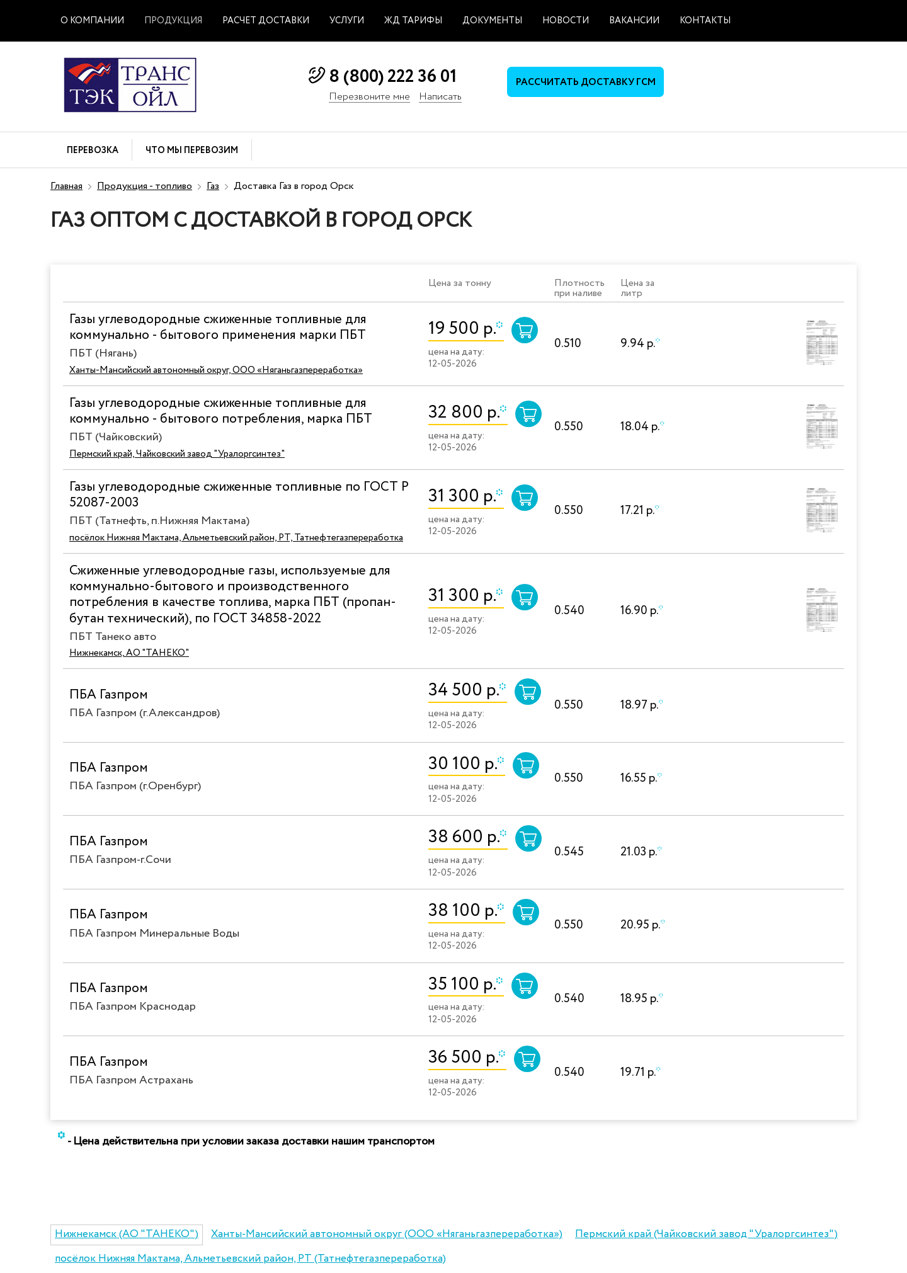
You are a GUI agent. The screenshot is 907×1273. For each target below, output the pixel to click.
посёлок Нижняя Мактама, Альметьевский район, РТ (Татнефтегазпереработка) (250, 1259)
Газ (213, 186)
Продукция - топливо (144, 186)
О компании (92, 20)
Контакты (705, 20)
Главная (66, 186)
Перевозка (92, 151)
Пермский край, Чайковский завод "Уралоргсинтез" (177, 454)
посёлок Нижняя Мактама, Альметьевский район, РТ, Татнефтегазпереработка (236, 538)
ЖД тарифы (413, 20)
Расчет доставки (265, 20)
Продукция (173, 20)
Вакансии (634, 20)
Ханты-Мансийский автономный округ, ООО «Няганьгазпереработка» (216, 370)
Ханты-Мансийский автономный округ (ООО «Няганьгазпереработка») (386, 1234)
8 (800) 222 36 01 (393, 76)
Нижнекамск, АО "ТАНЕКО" (129, 653)
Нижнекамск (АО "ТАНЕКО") (126, 1234)
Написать (440, 97)
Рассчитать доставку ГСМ (586, 82)
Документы (492, 20)
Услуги (346, 20)
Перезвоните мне (369, 97)
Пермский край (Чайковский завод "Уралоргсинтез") (706, 1234)
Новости (565, 20)
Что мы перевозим (191, 151)
